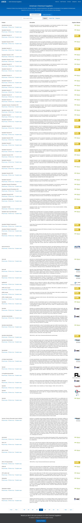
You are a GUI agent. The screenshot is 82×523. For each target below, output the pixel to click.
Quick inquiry (5, 27)
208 (45, 509)
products (28, 10)
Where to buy (11, 27)
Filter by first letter (47, 14)
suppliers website (44, 10)
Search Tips (51, 18)
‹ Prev (16, 509)
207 (41, 509)
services (32, 10)
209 (49, 509)
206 (37, 509)
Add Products (63, 1)
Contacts (69, 1)
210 (53, 509)
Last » (71, 509)
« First (11, 509)
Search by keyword (35, 14)
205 (32, 509)
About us (57, 1)
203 (24, 509)
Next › (66, 509)
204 (28, 509)
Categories (74, 1)
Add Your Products (41, 520)
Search (79, 1)
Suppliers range (18, 27)
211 (58, 509)
